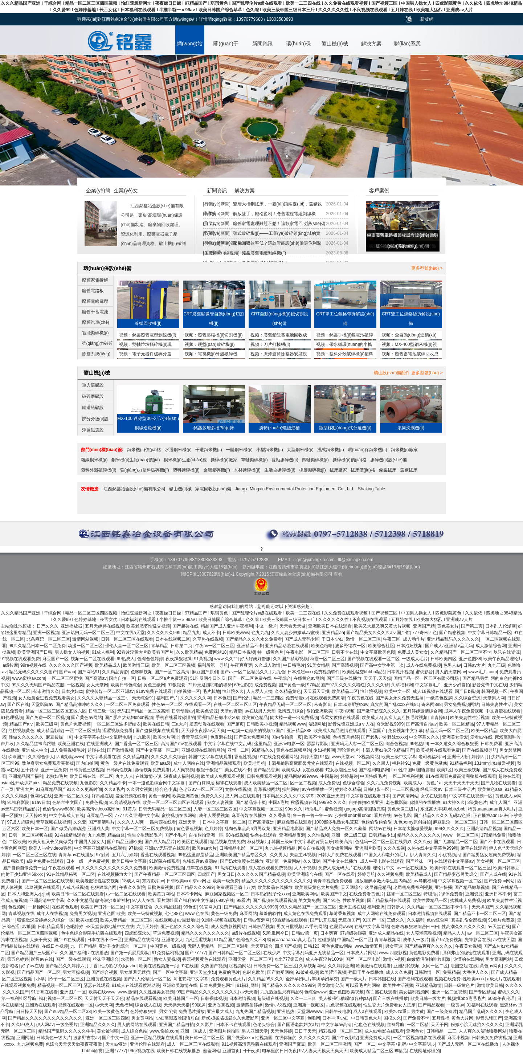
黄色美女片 (448, 626)
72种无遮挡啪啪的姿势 (210, 684)
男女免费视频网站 (461, 704)
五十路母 (29, 769)
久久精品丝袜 (168, 907)
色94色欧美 (253, 972)
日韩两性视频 (119, 769)
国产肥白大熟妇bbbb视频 (129, 717)
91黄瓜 (129, 809)
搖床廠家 (338, 470)
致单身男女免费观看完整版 (48, 763)
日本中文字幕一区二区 (224, 822)
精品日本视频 (242, 652)
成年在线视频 (199, 867)
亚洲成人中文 (35, 750)
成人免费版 (329, 782)
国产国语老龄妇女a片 (298, 1024)
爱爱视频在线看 (130, 795)
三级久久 (395, 920)
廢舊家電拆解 (95, 280)
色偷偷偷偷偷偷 (376, 822)
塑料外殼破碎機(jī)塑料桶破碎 (344, 354)
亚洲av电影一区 (289, 743)
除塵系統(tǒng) (96, 353)
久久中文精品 (80, 900)
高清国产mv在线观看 (181, 743)
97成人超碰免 (20, 822)
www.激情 (127, 991)
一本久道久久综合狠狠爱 (454, 743)
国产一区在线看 (339, 874)
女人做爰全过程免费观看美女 (46, 697)
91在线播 (189, 965)
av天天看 (249, 991)
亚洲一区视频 (46, 632)
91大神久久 (454, 802)
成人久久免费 (399, 972)
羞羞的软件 (270, 913)
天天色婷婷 (281, 1031)
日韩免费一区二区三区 (275, 965)
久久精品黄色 (288, 691)
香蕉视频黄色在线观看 (204, 959)
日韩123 (311, 946)
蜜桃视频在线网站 (179, 815)
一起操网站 (39, 907)
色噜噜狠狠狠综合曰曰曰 (415, 926)
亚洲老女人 (172, 939)
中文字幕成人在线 (66, 815)
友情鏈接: (90, 488)
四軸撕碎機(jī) (315, 459)
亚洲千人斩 (458, 756)
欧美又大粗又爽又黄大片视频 (382, 626)
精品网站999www (301, 776)
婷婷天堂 (309, 756)
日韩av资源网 (257, 920)
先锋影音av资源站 (200, 861)
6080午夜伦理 (501, 998)
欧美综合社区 (381, 645)
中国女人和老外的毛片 (386, 854)
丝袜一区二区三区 (404, 893)
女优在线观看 (434, 795)
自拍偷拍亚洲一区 (206, 835)
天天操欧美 (36, 815)
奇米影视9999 (390, 724)
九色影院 (88, 782)
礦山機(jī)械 (335, 43)
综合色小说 (166, 789)
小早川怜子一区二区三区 (60, 978)
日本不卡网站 (189, 893)
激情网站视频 (85, 639)
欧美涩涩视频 (333, 972)
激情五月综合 (291, 711)
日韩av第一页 (304, 933)
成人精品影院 (50, 730)
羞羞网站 (211, 1050)
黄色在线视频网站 (293, 750)
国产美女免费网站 (251, 737)
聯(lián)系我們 (407, 47)
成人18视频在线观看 (432, 691)
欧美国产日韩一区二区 (102, 907)
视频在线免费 (447, 978)
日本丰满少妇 (335, 1018)
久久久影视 (394, 848)
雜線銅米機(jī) (94, 459)
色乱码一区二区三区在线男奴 (383, 841)
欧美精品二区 (345, 691)
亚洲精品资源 (292, 835)
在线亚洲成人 (99, 743)
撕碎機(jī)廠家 (224, 459)
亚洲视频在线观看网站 (203, 750)
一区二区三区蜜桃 (65, 678)
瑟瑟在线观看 (96, 985)
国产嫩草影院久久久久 (378, 711)
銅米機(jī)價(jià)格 (144, 449)
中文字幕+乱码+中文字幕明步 (406, 1044)
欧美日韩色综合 (126, 684)
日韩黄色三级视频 (86, 769)
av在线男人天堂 (260, 711)
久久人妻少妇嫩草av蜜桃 (295, 632)
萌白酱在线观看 (381, 991)
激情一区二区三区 (363, 639)
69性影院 (243, 684)
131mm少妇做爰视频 (494, 763)
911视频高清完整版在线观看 (249, 1044)
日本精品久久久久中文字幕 (288, 795)
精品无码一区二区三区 (447, 730)
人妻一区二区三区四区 (215, 809)
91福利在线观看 (481, 1005)
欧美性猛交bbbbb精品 (363, 671)
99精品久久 (263, 750)
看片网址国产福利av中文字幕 (185, 900)
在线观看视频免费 (17, 985)
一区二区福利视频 (406, 776)
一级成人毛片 (415, 658)
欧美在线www (102, 991)
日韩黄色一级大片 (53, 1037)
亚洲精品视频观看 (223, 763)
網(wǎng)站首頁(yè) (190, 47)
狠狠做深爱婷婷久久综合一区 (45, 920)
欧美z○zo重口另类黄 (404, 1011)
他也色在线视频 (369, 1024)
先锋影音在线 (478, 939)
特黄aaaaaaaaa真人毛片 (492, 809)
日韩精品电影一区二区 (241, 848)
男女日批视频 (290, 926)
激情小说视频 (278, 1005)
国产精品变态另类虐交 (456, 874)
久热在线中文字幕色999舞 (432, 848)
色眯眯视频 (141, 671)
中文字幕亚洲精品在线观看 (100, 848)
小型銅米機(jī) (269, 449)
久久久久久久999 (163, 632)
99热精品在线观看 (289, 920)
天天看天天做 (292, 626)
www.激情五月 (369, 946)
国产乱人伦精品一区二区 (147, 978)
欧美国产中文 (334, 893)
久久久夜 (422, 841)
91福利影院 (18, 802)
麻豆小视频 (458, 1037)
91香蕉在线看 (44, 991)
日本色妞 (222, 697)
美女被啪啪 (108, 1031)
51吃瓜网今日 (275, 933)
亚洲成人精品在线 (386, 933)
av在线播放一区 (317, 789)
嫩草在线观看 (474, 848)
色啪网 (313, 1018)
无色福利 (124, 1005)
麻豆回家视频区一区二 (227, 893)
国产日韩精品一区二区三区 (234, 952)
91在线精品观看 (69, 835)
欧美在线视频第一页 (158, 965)
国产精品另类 (475, 678)
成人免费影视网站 (228, 926)
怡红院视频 (371, 691)
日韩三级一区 (102, 711)
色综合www (315, 991)
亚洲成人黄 (98, 828)
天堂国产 (377, 730)
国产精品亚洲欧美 (124, 841)
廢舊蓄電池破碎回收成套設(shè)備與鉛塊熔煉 (410, 354)
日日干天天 (305, 1031)
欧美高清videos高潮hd (98, 809)
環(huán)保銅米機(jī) (367, 449)
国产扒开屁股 (323, 920)
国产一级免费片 (441, 1011)
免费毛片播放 (192, 1011)
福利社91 (401, 763)
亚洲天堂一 (189, 822)
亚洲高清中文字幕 (46, 900)
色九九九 (260, 632)
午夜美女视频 (468, 946)
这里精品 (262, 743)
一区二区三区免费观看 (128, 704)
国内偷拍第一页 (286, 737)
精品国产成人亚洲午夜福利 (227, 626)
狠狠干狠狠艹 (209, 769)
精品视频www (292, 724)
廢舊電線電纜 (95, 301)
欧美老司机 (254, 763)
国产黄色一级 (292, 684)
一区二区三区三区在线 (34, 854)
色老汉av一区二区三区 (201, 789)
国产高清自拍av (421, 724)
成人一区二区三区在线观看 (193, 1044)
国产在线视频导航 (479, 750)
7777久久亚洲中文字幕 (137, 815)
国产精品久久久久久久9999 (250, 907)
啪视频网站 (240, 965)
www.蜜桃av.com (28, 678)
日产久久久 (47, 626)
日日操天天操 (29, 1011)
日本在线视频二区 (172, 639)
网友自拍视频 (311, 848)
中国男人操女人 (89, 841)
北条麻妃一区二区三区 (48, 639)
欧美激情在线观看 (373, 965)
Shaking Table (371, 488)
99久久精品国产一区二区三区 (307, 907)
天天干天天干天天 (461, 782)
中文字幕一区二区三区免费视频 (143, 828)
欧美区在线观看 (192, 841)
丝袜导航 (395, 1024)
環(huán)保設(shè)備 (298, 47)
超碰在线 (96, 750)
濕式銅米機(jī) (330, 449)
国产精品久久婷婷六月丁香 (71, 965)
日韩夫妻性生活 (496, 704)
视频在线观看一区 (75, 1005)
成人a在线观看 (367, 1011)
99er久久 (293, 809)
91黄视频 (203, 658)
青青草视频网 (388, 939)
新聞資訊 (262, 43)
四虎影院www (69, 756)
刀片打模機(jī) (276, 344)
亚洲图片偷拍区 (224, 1031)
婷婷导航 (366, 874)
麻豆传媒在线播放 (249, 815)
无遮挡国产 (349, 920)
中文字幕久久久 (424, 737)
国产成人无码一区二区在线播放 (468, 1044)
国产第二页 (472, 626)
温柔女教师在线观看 (340, 717)
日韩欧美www (235, 632)
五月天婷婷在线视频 (104, 626)
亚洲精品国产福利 (25, 776)
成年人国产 (500, 802)
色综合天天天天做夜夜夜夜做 (74, 1044)
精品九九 (191, 632)
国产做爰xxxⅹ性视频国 (250, 1037)
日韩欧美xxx (179, 880)
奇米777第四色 (288, 959)
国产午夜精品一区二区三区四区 (164, 874)
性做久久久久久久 (26, 737)
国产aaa (67, 671)
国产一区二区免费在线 (249, 678)
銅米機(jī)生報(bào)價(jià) (135, 459)
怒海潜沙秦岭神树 (112, 900)
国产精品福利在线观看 (388, 900)
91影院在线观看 (164, 861)
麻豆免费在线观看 (294, 822)
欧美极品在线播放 (275, 887)
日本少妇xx (72, 691)
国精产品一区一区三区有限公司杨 (426, 678)
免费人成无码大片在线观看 (344, 867)
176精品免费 (493, 835)
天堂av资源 (231, 711)
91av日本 (41, 802)
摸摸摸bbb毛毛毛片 (466, 998)
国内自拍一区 (122, 678)
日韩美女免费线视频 (491, 1037)
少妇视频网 (324, 750)
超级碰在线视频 (272, 998)
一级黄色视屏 (439, 697)
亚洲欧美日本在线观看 (330, 626)
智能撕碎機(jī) (95, 332)
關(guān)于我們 (225, 47)
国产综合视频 (104, 972)
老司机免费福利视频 (413, 887)
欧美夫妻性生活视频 (469, 717)
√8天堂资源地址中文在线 (110, 926)
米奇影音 (322, 704)
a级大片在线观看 (503, 978)
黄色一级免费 (224, 913)
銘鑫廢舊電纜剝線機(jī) (264, 253)
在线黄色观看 (65, 907)
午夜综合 (282, 678)
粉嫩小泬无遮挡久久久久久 (477, 1024)
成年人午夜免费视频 (463, 711)
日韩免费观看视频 (264, 776)
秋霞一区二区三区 (327, 658)
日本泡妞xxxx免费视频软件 (313, 671)
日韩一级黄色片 (459, 985)
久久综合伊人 (41, 756)
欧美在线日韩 (156, 724)
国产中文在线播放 (340, 861)
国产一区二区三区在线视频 (47, 880)
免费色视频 (96, 802)
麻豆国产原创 (205, 671)
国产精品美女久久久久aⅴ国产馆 (378, 632)
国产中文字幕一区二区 (157, 750)
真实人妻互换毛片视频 (406, 717)
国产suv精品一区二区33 (67, 1011)
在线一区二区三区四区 (235, 704)
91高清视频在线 (124, 802)
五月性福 (440, 1018)
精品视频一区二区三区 (59, 985)
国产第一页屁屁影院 (130, 952)
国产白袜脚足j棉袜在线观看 (215, 782)
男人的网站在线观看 (136, 1024)
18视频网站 (368, 756)
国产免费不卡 (416, 1018)
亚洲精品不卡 (250, 645)
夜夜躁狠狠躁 (179, 658)
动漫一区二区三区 (85, 645)
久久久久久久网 (195, 697)
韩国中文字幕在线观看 (210, 756)
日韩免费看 (491, 743)
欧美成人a (372, 717)
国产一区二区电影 (363, 959)
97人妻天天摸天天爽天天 (323, 1050)
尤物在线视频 (238, 789)
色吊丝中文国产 (67, 802)
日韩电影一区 (376, 789)
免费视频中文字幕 (405, 730)
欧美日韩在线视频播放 (178, 1050)
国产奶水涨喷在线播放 (241, 861)
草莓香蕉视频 (342, 913)
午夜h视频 (345, 711)
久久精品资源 (115, 671)
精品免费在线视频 (60, 782)
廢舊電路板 (93, 290)
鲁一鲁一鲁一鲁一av (312, 815)
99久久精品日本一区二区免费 (36, 645)
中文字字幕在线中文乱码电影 (102, 737)
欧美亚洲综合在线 (304, 874)
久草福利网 (402, 684)
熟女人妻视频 (220, 802)
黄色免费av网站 (337, 946)
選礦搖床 (408, 470)
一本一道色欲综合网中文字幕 (157, 782)
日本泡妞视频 (409, 645)
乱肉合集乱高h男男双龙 (247, 828)
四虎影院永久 (137, 933)
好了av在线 (32, 965)
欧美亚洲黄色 (185, 795)
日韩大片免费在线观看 (339, 854)
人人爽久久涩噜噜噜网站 (483, 1031)
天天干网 (439, 1024)
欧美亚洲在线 (71, 743)
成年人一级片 (416, 939)
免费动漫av (297, 697)
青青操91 (439, 717)
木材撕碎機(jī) (247, 470)
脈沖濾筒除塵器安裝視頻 (278, 354)
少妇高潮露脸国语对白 (177, 1018)
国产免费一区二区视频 (47, 717)
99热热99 (419, 743)
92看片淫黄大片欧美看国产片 (145, 652)
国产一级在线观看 (73, 959)
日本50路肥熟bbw (351, 704)
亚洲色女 (415, 1031)
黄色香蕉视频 (189, 828)
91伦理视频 (12, 717)
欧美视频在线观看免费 (438, 750)
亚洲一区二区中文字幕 (283, 1018)
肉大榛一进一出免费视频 (294, 717)
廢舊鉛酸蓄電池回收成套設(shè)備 (278, 335)
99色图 (190, 907)
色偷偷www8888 (58, 809)
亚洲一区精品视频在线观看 (157, 1037)
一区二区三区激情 (82, 730)
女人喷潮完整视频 (423, 933)
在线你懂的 (286, 1037)
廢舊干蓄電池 (95, 311)
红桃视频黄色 (21, 730)
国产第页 (235, 724)
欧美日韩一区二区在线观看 (78, 893)
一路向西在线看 (161, 822)
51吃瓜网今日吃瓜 (207, 678)
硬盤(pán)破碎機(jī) (216, 344)
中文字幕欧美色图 (377, 652)
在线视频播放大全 (114, 874)
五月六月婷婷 (125, 854)
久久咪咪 (311, 861)
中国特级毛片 (373, 776)
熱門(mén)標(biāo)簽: (102, 449)
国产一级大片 (353, 978)
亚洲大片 (24, 789)
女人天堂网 (97, 684)
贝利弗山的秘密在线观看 (466, 952)
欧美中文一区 (397, 691)
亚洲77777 (115, 1050)
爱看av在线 (481, 737)
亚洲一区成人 (193, 1031)
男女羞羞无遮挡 (135, 972)
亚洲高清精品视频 (483, 828)
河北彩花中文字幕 (190, 978)
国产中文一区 (115, 1037)
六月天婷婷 (147, 926)
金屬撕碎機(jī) (216, 470)
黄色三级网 (154, 684)
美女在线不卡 (238, 769)
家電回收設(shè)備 (213, 488)
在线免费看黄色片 (366, 893)
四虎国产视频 (288, 946)
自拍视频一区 (187, 691)
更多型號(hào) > (426, 268)
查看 (338, 574)
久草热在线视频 (208, 639)
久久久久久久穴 (314, 1037)
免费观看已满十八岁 (235, 887)
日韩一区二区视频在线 (30, 835)
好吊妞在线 (102, 795)
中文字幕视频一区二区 (261, 809)
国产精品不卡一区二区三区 (480, 913)
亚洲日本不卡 (498, 893)
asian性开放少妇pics (20, 782)
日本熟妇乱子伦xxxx (270, 893)
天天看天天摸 (316, 691)
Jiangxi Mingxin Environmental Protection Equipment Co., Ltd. (294, 488)
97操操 (135, 848)
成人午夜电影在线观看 (382, 861)
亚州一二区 (238, 750)
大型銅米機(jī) (300, 449)
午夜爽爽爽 (241, 665)
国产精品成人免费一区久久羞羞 (336, 828)
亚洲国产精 (424, 626)
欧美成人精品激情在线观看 (340, 730)
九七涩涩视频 (198, 939)
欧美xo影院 (87, 920)
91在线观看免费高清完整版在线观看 (461, 776)
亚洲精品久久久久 (97, 1024)
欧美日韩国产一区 (180, 998)
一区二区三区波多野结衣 (117, 724)
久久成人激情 (267, 665)
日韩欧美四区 (443, 658)
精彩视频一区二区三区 (340, 1031)
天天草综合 (262, 946)
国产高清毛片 (102, 822)
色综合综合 (353, 782)
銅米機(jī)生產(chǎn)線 (185, 459)
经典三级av (431, 789)
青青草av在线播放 (76, 854)
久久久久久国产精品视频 (261, 874)
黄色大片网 (462, 1018)
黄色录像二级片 (402, 809)
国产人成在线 (493, 874)
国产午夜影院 (345, 1037)
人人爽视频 (183, 769)
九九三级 (496, 665)
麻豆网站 (248, 913)
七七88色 (174, 913)
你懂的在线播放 (425, 802)
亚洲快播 (443, 887)
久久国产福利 (73, 952)
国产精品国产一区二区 (39, 972)
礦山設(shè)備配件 (392, 372)
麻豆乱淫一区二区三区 (455, 822)
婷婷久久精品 (348, 789)
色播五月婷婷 (346, 737)
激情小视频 (394, 959)
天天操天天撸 (177, 1005)
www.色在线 (197, 913)
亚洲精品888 (299, 730)
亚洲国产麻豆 (292, 1044)
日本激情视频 (242, 998)
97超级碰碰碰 (353, 933)
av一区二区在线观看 (126, 893)
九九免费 (96, 835)
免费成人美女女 (412, 652)
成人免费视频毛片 (67, 750)
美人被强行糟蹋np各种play (345, 998)
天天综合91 (143, 697)
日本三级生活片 (460, 789)
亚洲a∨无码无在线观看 (167, 848)
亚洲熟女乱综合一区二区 (123, 946)
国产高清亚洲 (261, 822)
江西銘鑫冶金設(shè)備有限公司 (134, 488)
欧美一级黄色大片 (110, 1011)
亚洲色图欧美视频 (346, 991)
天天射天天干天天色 (104, 998)
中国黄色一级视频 (167, 946)
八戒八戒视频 (75, 887)
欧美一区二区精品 (456, 724)
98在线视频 (237, 835)
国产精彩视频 (452, 632)
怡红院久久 (233, 691)
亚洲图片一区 (73, 991)
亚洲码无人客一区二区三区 (357, 743)
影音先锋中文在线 (489, 684)
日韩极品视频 (261, 926)
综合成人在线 (148, 1005)
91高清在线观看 (230, 867)
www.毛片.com (482, 671)
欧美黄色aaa (490, 789)
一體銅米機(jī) (239, 449)
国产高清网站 (405, 795)
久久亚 (79, 822)
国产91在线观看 (69, 939)
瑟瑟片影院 (317, 743)
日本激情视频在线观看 (430, 913)
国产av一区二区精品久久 (245, 671)
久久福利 (415, 920)
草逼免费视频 (166, 933)
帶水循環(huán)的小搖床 (344, 345)
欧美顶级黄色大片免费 (316, 887)
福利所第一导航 (212, 665)
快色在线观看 (263, 835)
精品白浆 (116, 835)
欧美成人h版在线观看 (302, 769)
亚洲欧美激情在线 (180, 985)
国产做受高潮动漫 (67, 828)
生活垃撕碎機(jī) (279, 470)
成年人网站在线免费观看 (381, 913)
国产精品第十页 (251, 802)
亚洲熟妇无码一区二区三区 (88, 632)
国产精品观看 (431, 1005)
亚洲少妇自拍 (457, 684)
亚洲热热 (285, 1011)
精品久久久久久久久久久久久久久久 (276, 880)
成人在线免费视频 (423, 665)
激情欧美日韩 (490, 985)
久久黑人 (381, 763)
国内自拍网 (87, 763)
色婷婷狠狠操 (143, 1011)
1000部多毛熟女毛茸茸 (336, 822)
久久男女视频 (139, 789)
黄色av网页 (491, 965)
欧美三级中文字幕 (398, 756)
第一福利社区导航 (18, 998)
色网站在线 (41, 795)
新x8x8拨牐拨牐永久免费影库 (229, 1018)
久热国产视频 (214, 965)
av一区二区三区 (482, 933)
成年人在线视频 (52, 913)
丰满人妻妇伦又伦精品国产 (387, 750)
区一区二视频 (303, 782)
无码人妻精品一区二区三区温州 (218, 946)
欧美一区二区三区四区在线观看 (174, 802)
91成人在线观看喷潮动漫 (136, 985)
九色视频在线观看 (343, 1005)
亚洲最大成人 (220, 1011)
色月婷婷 (213, 828)
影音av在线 (42, 959)
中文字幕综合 (139, 907)
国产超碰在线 (185, 626)
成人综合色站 (134, 1031)
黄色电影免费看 (424, 952)
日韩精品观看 (51, 926)
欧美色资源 (207, 711)
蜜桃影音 (424, 671)
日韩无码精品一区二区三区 (165, 809)
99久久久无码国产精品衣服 (38, 684)
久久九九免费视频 (384, 782)
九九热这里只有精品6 (281, 991)
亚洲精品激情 (429, 985)
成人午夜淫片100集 (324, 959)
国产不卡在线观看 (496, 841)
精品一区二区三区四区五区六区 (55, 711)
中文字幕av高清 (336, 1024)
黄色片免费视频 (75, 724)
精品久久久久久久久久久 (205, 933)
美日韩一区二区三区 (204, 1037)
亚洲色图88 (470, 658)
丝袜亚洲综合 (106, 959)
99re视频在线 (33, 665)
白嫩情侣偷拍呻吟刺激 (428, 959)
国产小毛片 (175, 835)
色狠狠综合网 (103, 887)
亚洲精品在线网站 (141, 939)
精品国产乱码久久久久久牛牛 (66, 1031)
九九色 (278, 671)
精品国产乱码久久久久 (481, 1011)
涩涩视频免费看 (117, 730)
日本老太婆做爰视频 (413, 828)
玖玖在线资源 (507, 652)
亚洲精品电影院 (288, 828)
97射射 (102, 854)
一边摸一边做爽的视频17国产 (255, 730)
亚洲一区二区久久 (71, 795)
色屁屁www (341, 926)
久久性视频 (318, 835)
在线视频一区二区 (352, 763)
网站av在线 (380, 828)
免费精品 (451, 972)
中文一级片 (266, 626)
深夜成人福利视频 (181, 776)
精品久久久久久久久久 (419, 835)
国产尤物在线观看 (498, 782)
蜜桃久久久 (508, 991)
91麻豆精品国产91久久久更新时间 (69, 789)
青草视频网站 (267, 789)
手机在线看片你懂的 (175, 717)
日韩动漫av (183, 711)
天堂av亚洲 (117, 1044)
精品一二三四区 (268, 697)
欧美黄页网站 (161, 893)
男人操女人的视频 (72, 652)
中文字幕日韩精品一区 (489, 632)
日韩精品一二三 (441, 1031)
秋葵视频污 (258, 841)
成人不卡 (211, 632)
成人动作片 (414, 639)
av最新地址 (188, 920)
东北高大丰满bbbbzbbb (443, 809)
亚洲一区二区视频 (449, 991)
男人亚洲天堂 (255, 1031)
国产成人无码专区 (302, 639)
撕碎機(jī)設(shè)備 (388, 459)
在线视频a (165, 920)
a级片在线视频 (246, 933)
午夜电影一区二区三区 (308, 652)
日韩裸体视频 (214, 998)
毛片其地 (211, 691)
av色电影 (402, 815)
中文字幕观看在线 (103, 756)
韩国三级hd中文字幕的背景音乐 (302, 841)
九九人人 (124, 776)
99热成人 (126, 658)
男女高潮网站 (499, 959)
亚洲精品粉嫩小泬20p (218, 717)
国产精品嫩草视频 (471, 887)
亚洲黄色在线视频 (103, 978)
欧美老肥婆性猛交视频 (148, 626)
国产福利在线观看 (414, 978)
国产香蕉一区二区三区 (136, 743)
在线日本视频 (55, 946)
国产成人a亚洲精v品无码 (449, 645)
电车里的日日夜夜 (279, 1050)
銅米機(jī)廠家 (404, 449)
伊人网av (45, 1024)
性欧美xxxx (474, 978)
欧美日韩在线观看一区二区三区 (460, 867)
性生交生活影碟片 (144, 835)
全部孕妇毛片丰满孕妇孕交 (312, 978)
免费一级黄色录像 (429, 763)
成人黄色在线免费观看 (305, 913)
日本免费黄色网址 (217, 985)
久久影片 (204, 1024)
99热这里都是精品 (195, 854)
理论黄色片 (348, 750)
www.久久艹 (226, 658)
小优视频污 (449, 854)
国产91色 (331, 900)
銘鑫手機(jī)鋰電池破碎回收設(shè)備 (344, 335)
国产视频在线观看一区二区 (373, 658)
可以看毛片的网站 (363, 985)
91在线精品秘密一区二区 (70, 874)
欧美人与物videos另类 (50, 848)
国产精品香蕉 (266, 769)
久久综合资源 (467, 697)
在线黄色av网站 (309, 678)
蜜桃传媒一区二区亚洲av (110, 691)
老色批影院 (397, 802)
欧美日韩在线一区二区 (91, 776)
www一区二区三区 (461, 835)
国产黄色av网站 (86, 717)
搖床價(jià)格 (363, 470)
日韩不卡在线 (345, 652)
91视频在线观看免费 (20, 658)
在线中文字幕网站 (371, 926)
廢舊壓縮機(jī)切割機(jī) (220, 335)
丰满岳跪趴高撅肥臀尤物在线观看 (300, 763)
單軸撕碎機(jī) (254, 459)
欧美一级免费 (226, 880)
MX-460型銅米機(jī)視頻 (409, 345)
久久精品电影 (136, 756)
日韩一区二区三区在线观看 (127, 639)
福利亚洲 (376, 907)
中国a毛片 (279, 802)
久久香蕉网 (280, 815)
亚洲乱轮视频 (406, 965)
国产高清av (96, 678)
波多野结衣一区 (350, 645)
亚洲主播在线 (352, 907)
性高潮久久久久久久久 (463, 926)
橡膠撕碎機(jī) (312, 470)
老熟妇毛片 (57, 776)
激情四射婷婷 (249, 1005)
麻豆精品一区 (99, 815)
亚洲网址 (25, 1037)
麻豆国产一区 (55, 658)
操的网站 (290, 789)
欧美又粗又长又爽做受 (50, 841)
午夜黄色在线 (360, 697)
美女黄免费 (309, 900)
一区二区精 (418, 1024)
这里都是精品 (378, 887)
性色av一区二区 (167, 704)
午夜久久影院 (132, 887)
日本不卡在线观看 (233, 1024)
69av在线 (225, 900)
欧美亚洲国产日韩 (34, 652)
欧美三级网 (47, 724)
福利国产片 (167, 697)
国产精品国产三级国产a (34, 952)
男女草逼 (394, 946)
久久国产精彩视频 (290, 658)
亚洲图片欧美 (368, 848)
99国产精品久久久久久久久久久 (207, 991)
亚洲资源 (474, 893)
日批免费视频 (160, 887)
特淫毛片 (313, 809)
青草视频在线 (21, 913)
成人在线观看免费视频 (270, 867)
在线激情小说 (148, 776)
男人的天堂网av (450, 671)
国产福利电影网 (374, 769)
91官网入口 (210, 907)
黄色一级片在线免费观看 (124, 763)
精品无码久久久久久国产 (33, 671)
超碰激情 (326, 939)
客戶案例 (379, 190)
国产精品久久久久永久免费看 (253, 639)
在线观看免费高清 (327, 697)
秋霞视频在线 (304, 802)
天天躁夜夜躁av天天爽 (203, 730)
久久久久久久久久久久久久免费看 (114, 867)
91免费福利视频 (167, 952)
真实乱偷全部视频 (468, 920)
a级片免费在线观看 (45, 861)
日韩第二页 (181, 645)
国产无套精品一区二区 (455, 841)
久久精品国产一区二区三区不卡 (460, 652)
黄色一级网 (159, 795)
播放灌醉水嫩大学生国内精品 (383, 880)
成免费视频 (265, 684)
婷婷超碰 (349, 776)
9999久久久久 (332, 802)
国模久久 (392, 1018)
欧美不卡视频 (317, 737)
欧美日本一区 (35, 828)
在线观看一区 (198, 704)
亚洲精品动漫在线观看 (287, 645)
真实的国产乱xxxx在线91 (395, 704)
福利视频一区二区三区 (60, 998)
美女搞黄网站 (339, 848)
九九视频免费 (30, 1044)
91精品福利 (461, 763)
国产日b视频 (467, 691)
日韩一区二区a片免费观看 (163, 678)
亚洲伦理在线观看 (147, 1044)
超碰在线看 (509, 776)
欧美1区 (444, 769)
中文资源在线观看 (503, 711)
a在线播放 (98, 952)
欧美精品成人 (108, 665)
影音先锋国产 (489, 1018)
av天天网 (104, 1005)
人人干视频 (305, 867)
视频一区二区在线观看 (92, 658)
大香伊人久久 (475, 972)
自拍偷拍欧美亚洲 (366, 802)
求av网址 (202, 880)
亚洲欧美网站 (305, 893)
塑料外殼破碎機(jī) (99, 470)
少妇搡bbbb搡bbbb (353, 815)
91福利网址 (248, 985)
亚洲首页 (231, 1050)
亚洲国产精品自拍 (176, 1024)
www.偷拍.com (164, 1031)
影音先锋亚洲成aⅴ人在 (351, 724)
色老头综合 (264, 1024)
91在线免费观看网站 (278, 756)
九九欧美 (142, 737)
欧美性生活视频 (398, 985)
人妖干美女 (41, 939)
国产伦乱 (241, 697)
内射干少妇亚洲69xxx (22, 874)
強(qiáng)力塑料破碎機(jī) (144, 470)
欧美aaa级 (161, 763)
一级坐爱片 (67, 1024)
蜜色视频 (333, 809)
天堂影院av (42, 704)
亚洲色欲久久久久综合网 (185, 926)
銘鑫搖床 (387, 470)
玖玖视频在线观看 (42, 887)
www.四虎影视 (393, 952)
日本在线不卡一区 (104, 939)
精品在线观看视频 (143, 998)
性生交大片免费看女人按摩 (389, 1005)
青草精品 (159, 645)
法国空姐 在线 (464, 965)
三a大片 (179, 724)
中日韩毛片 (294, 665)
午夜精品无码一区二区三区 (285, 704)
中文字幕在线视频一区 (471, 795)
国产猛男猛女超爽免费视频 (488, 854)
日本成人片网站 (361, 952)
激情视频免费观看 (152, 769)
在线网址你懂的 (424, 1050)
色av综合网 (437, 920)
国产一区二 (364, 1044)
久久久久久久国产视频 (71, 665)
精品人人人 (454, 933)
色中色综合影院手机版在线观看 (91, 933)
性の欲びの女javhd (118, 965)
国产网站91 (89, 671)
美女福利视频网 (414, 991)
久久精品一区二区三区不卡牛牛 (438, 907)
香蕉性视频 (245, 756)
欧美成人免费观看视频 (223, 776)
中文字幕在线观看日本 (368, 795)
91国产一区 (374, 920)
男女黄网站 (142, 1018)
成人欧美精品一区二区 (265, 782)
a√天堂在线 (498, 926)
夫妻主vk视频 (303, 854)
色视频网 (16, 907)
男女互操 (167, 1011)
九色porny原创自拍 (412, 822)
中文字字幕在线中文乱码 (228, 743)
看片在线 (382, 815)
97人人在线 (143, 900)
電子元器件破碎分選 (151, 353)
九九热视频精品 (280, 848)
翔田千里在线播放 (365, 972)
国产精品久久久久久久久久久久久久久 (45, 1018)
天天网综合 (352, 887)
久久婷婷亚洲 (341, 965)
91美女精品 (318, 665)
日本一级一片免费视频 (88, 861)
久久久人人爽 (130, 822)
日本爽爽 (329, 933)
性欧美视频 (353, 900)
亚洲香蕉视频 (221, 1005)
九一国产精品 (83, 946)
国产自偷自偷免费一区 (24, 867)
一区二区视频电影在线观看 (419, 1037)
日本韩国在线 (382, 978)
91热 (324, 756)
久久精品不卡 (113, 782)
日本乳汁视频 (400, 671)
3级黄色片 (477, 802)
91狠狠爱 (176, 684)
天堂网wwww (310, 1011)
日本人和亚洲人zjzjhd (28, 893)
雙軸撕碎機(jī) (284, 459)
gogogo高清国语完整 (364, 809)
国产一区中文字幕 (170, 972)
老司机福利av (431, 756)
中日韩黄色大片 (366, 1018)
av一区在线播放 (412, 867)
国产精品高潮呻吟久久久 (79, 704)
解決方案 (371, 43)
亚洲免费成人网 (375, 1037)
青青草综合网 (194, 737)
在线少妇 (272, 952)
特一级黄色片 (270, 652)
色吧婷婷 (74, 926)
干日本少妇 (332, 639)
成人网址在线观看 (242, 795)
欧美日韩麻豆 (506, 867)
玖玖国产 (16, 756)
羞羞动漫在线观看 (206, 724)
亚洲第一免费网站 (283, 861)
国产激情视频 (120, 750)
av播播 (28, 926)
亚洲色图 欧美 (111, 913)
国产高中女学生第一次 (382, 665)
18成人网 (131, 880)
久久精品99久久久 (265, 978)
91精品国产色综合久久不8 (239, 939)
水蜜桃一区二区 (136, 959)
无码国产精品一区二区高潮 (143, 711)
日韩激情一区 (427, 972)
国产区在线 (18, 704)
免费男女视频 (83, 913)
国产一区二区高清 (172, 671)
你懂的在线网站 (468, 959)
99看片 (243, 900)
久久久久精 (378, 684)
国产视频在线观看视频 (274, 900)
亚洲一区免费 (54, 769)
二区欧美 (17, 841)
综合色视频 (396, 743)
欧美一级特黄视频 (145, 913)
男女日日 (226, 874)
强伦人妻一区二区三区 (126, 645)
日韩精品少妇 (382, 835)
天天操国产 (482, 907)
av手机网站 (316, 926)
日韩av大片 (474, 665)
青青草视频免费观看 (332, 880)
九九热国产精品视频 (255, 1011)
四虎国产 (206, 874)
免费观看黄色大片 (228, 978)
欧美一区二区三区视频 (173, 665)
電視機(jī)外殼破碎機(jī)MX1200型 (211, 354)
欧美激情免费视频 (166, 867)
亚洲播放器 (71, 626)
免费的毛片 (229, 972)
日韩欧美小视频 (261, 724)
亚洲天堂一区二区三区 (250, 959)
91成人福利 (103, 652)
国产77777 (195, 952)
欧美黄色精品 (255, 717)
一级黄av (455, 1005)
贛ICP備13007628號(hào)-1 (207, 574)
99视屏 (198, 1005)
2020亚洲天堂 (330, 795)
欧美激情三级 (136, 665)
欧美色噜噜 (322, 645)
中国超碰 (329, 776)
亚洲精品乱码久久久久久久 (453, 639)
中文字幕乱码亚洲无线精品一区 (313, 952)
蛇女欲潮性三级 (341, 769)
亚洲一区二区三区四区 (107, 1018)
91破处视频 (306, 972)
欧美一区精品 (484, 730)
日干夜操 (251, 1050)
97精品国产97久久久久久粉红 (336, 684)
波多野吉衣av (86, 1037)
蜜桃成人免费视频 (467, 900)
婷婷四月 (480, 756)
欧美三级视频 (467, 769)
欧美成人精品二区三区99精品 (378, 1050)
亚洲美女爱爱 (455, 737)
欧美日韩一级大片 (427, 998)
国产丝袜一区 (419, 861)
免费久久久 (212, 795)
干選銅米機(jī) (208, 449)
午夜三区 (391, 639)
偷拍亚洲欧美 (319, 711)
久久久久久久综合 (168, 756)
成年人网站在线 (188, 763)
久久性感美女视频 (156, 991)
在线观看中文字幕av (454, 861)
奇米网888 (431, 704)
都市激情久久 (46, 691)
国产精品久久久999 (195, 887)
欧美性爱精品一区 (430, 900)
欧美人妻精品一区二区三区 (126, 920)
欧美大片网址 (166, 737)
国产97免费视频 (446, 939)
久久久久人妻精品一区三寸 (103, 697)
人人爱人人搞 (259, 691)
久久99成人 (22, 1024)
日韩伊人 (395, 907)
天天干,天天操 (377, 678)
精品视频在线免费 (227, 841)
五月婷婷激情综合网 (422, 711)
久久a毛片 (114, 789)
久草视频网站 (312, 965)
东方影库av (153, 880)
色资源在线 (221, 737)
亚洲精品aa (333, 632)
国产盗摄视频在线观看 (157, 730)
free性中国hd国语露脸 (412, 769)
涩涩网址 (317, 724)
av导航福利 (425, 880)
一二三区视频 (405, 789)
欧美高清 (343, 841)
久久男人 (278, 854)
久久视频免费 (390, 874)
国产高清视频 (345, 665)
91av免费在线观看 (154, 691)
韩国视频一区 (494, 691)
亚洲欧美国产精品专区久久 (241, 854)
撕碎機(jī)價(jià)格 (349, 459)
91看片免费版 (501, 920)
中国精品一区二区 (354, 939)
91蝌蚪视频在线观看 (221, 920)
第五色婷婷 (18, 959)
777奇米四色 (424, 632)
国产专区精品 (482, 991)
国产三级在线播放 (344, 678)
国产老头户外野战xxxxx (384, 737)
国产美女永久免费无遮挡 (400, 697)
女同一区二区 (435, 965)
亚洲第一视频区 (308, 1005)
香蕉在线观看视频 (157, 854)
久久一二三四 (303, 998)
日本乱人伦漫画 (500, 626)
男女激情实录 (330, 985)
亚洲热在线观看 (40, 1005)
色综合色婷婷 (150, 658)
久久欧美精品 (189, 652)
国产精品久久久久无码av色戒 (442, 815)
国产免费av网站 (499, 880)
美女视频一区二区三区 (498, 861)
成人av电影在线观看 (384, 1031)
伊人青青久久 (423, 854)
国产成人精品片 (159, 841)
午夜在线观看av (63, 867)
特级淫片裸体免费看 (443, 893)
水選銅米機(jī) (178, 449)
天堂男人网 (494, 697)
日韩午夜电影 (338, 1011)
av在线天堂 (504, 939)
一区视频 (75, 684)
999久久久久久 (449, 828)
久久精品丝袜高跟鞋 (36, 743)
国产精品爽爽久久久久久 (429, 946)
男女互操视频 (76, 972)
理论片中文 (384, 867)
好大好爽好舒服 (255, 658)
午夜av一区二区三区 (214, 645)
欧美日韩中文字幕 (129, 861)
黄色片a (434, 782)
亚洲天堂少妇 (203, 972)
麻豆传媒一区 (59, 737)
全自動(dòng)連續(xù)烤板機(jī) (409, 335)
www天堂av (343, 756)
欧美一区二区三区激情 (329, 1044)
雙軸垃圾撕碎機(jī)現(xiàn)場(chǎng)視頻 (145, 345)
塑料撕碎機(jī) (186, 470)
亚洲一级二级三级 (348, 835)
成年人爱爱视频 (214, 815)
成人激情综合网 (490, 645)
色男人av (452, 665)
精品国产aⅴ (21, 724)
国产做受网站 (280, 972)
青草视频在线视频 (53, 822)
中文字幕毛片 (428, 684)
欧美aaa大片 (204, 848)
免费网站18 (215, 652)
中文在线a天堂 (130, 632)
